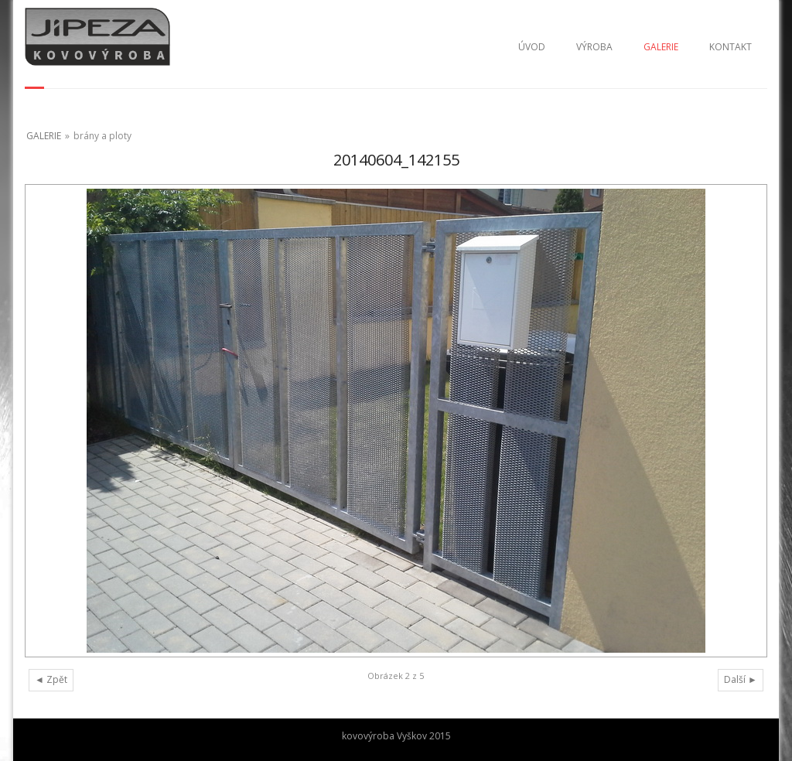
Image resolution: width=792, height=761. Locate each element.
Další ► (740, 679)
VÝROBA (594, 46)
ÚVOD (531, 46)
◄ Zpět (51, 679)
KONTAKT (730, 46)
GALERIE (661, 46)
